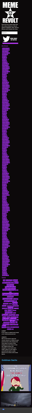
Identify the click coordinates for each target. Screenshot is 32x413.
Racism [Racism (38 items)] (5, 315)
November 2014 (6, 226)
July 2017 (4, 184)
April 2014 (4, 236)
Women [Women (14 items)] (9, 329)
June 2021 (4, 113)
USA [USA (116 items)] (12, 321)
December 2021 (6, 104)
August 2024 (5, 54)
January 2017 (5, 193)
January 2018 (5, 175)
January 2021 (5, 121)
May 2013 (4, 252)
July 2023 (4, 74)
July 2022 (4, 93)
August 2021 (5, 110)
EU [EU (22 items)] (16, 301)
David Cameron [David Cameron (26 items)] (9, 301)
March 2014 (5, 238)
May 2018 (4, 168)
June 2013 (4, 250)
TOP (3, 409)
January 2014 (5, 239)
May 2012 (4, 270)
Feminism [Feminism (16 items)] (6, 303)
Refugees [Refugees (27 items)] (11, 315)
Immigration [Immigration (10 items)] (9, 305)
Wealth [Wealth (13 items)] (8, 327)
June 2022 (4, 94)
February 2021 (5, 119)
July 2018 (4, 165)
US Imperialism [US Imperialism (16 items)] (14, 324)
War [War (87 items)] (4, 326)
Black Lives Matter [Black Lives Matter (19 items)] (8, 283)
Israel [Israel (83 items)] (10, 308)
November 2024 (6, 50)
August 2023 (5, 73)
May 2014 (4, 235)
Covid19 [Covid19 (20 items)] (15, 299)
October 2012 (5, 263)
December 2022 (6, 85)
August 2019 (5, 147)
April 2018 (4, 170)
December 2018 (6, 159)
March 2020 (5, 136)
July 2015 (4, 213)
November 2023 (6, 68)
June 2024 (4, 57)
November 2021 (6, 105)
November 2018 (6, 161)
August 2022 (5, 91)
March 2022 (5, 99)
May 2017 (4, 187)
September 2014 (6, 229)
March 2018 (5, 171)
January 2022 (5, 102)
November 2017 (6, 178)
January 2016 (5, 205)
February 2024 (5, 63)
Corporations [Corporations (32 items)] (7, 299)
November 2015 (6, 209)
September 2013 (6, 246)
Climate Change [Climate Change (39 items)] (9, 290)
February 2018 (5, 173)
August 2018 (5, 164)
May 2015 (4, 216)
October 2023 (5, 70)
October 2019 (5, 144)
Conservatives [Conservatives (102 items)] (10, 294)
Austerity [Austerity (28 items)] (9, 280)
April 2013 (4, 253)
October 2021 (5, 107)
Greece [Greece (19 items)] (4, 306)
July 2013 (4, 249)
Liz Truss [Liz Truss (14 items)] (16, 308)
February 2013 (5, 256)
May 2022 (4, 96)
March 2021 (5, 117)
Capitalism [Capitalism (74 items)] (10, 287)
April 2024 (4, 60)
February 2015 (5, 221)
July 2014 (4, 232)
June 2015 (4, 215)
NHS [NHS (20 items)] (5, 310)
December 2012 (6, 259)
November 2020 (6, 124)
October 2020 (5, 125)
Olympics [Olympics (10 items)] (14, 310)
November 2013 (6, 243)
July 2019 (4, 148)
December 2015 (6, 207)
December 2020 (6, 122)
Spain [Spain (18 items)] (8, 317)
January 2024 (5, 65)
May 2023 (4, 77)
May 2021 (4, 114)
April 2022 (4, 97)
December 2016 (6, 195)
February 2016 (5, 204)
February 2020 (5, 138)
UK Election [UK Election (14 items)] (6, 322)
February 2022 (5, 100)
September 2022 (6, 90)
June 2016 (4, 198)
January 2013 (5, 258)
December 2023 (6, 67)
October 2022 (5, 88)
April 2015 (4, 218)
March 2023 (5, 80)
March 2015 (5, 219)
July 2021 (4, 111)
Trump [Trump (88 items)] (12, 319)
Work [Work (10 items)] (12, 329)
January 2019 (5, 158)
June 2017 (4, 185)
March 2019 (5, 155)
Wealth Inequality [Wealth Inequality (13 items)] (14, 327)
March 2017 (5, 190)
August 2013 (5, 247)
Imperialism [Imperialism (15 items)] (15, 306)
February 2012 (5, 275)
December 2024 (6, 48)
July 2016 (4, 196)
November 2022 (6, 87)
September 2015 (6, 210)
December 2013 (6, 241)
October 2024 (5, 51)
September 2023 (6, 71)
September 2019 (6, 145)
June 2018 (4, 167)
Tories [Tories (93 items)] (5, 319)
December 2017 (6, 176)
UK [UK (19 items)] (18, 319)
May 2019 (4, 151)
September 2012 (6, 264)
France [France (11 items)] (10, 303)
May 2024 (4, 59)
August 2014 (5, 230)
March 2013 (5, 255)
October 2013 (5, 244)
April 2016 (4, 201)
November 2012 (6, 261)
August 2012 (5, 266)
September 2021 (6, 108)
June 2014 (4, 233)
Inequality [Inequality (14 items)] (4, 308)
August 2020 (5, 128)
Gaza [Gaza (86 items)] (15, 303)
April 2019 (4, 153)
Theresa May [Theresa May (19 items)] (14, 317)
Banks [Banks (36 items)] (15, 280)
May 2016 (4, 199)
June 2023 (4, 76)
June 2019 (4, 150)
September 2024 (6, 53)
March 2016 (5, 202)
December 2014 (6, 224)
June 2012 (4, 269)
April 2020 (4, 134)
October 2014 (5, 227)
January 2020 (5, 139)
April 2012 (4, 272)
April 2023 (4, 79)
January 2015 (5, 222)
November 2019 (6, 142)
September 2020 (6, 127)
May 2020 (4, 133)
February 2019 (5, 156)
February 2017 (5, 192)
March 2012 (5, 273)
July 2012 (4, 267)
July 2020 (4, 130)
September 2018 (6, 162)
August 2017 (5, 182)
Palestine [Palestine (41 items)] (9, 313)
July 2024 (4, 56)
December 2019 (6, 141)
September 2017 (6, 181)
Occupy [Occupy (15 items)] (10, 310)
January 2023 (5, 83)
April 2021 (4, 116)
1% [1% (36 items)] (4, 280)
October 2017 (5, 179)
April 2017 (4, 188)
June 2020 (4, 131)
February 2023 (5, 82)
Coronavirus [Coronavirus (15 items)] (10, 296)
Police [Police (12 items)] (14, 313)
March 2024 (5, 62)
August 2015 (5, 212)
